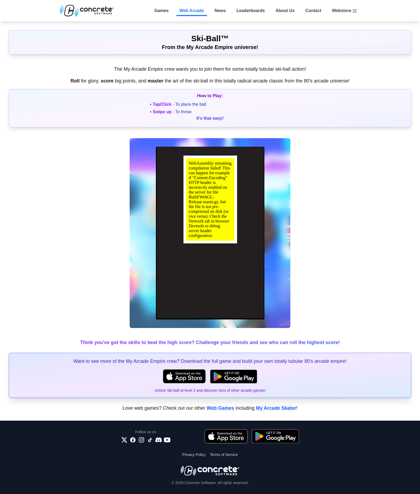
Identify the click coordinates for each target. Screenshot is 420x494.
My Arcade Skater (276, 408)
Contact (313, 10)
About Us (285, 10)
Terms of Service (224, 454)
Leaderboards (251, 10)
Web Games (220, 408)
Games (161, 10)
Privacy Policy (193, 454)
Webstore (344, 10)
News (220, 10)
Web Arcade (191, 10)
